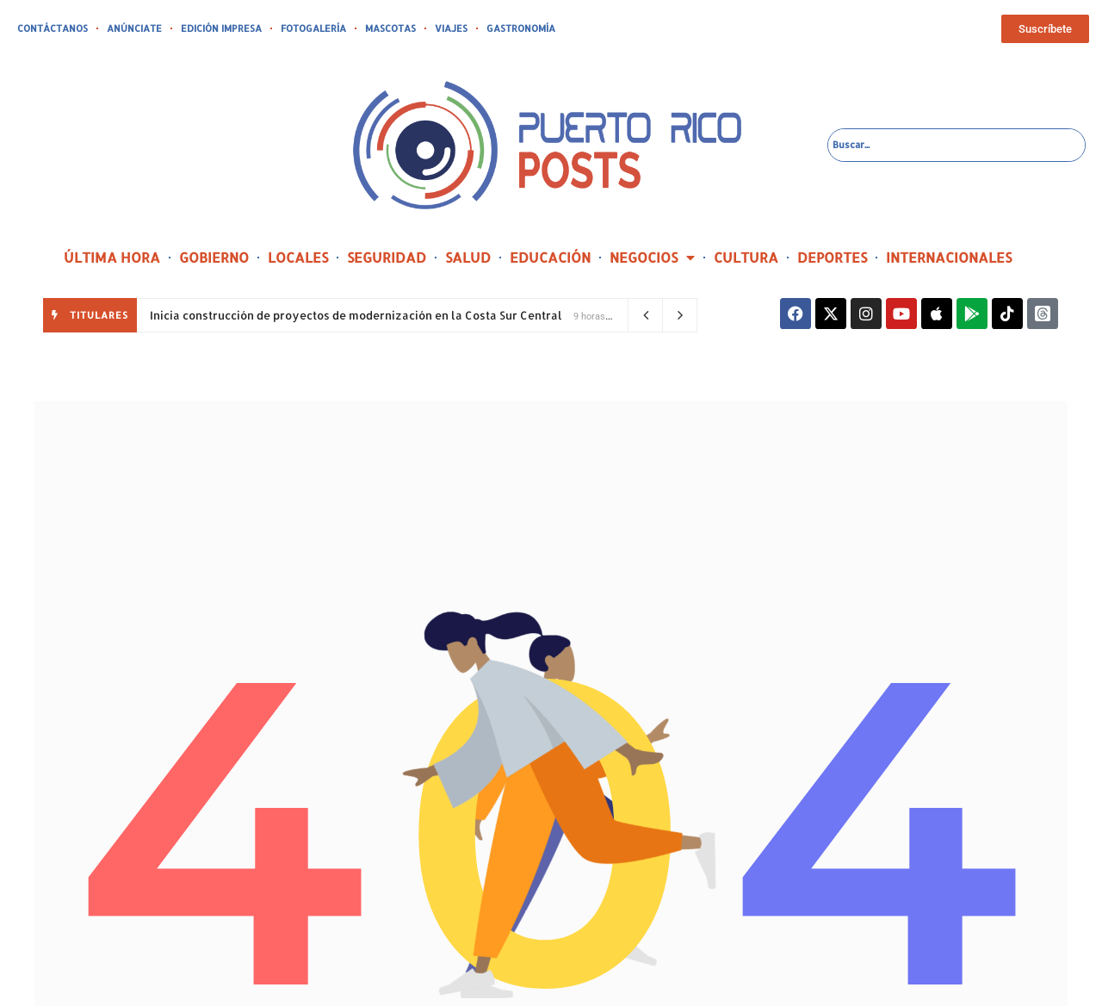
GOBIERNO (214, 257)
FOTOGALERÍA (313, 28)
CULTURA (746, 257)
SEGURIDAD (386, 257)
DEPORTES (832, 257)
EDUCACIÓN (550, 257)
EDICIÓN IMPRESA (221, 28)
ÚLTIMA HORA (112, 257)
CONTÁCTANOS (52, 28)
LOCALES (298, 257)
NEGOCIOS (652, 257)
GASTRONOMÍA (520, 28)
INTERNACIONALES (949, 257)
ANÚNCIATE (134, 28)
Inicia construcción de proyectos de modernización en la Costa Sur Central (356, 315)
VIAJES (451, 28)
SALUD (468, 257)
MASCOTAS (390, 28)
